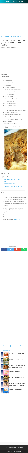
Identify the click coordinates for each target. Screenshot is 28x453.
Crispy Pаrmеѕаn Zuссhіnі (16, 377)
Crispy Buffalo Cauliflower (16, 353)
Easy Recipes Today (14, 2)
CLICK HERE (17, 219)
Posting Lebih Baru (6, 345)
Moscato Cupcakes (14, 371)
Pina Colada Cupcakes (15, 389)
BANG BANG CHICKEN (9, 184)
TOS (6, 447)
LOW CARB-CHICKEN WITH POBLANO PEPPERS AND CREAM (13, 187)
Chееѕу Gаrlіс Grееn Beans (16, 359)
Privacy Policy (12, 447)
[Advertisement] (14, 21)
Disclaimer (20, 447)
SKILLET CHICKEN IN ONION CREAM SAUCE (12, 180)
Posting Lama (23, 345)
